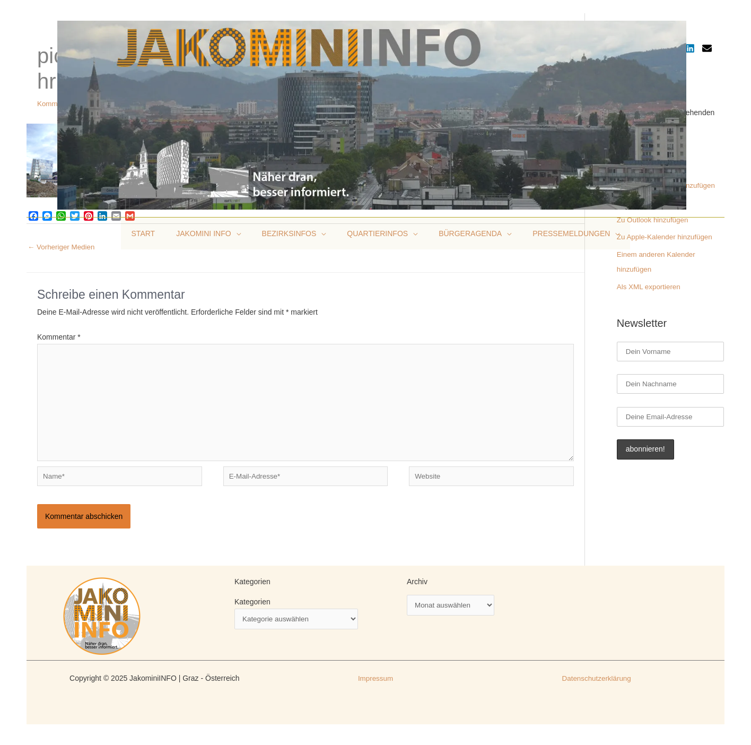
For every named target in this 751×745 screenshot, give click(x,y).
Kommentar (59, 337)
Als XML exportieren (650, 283)
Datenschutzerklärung (597, 685)
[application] (245, 233)
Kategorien (252, 609)
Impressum (375, 685)
